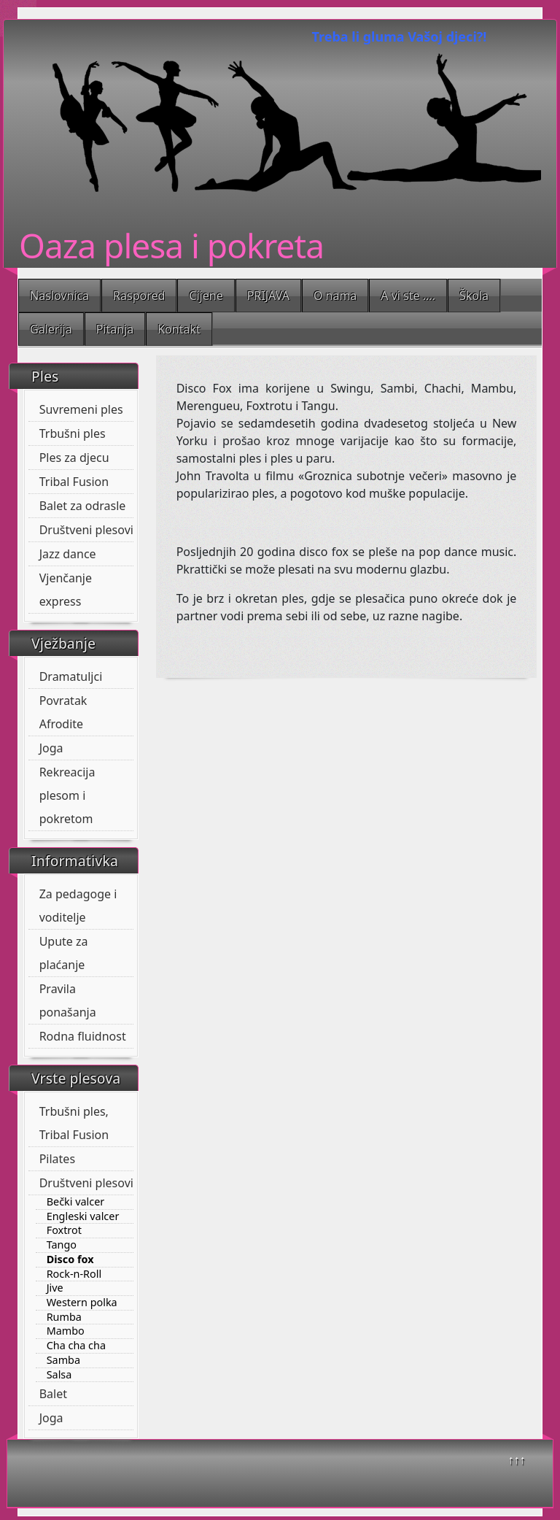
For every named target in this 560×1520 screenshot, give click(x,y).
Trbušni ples (72, 433)
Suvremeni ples (81, 409)
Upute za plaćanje (63, 953)
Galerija (51, 329)
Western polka (82, 1302)
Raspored (139, 296)
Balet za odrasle (82, 506)
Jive (55, 1288)
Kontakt (179, 329)
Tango (62, 1244)
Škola (474, 296)
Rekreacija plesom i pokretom (67, 795)
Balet (53, 1394)
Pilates (57, 1159)
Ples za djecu (74, 458)
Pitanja (115, 329)
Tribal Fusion (74, 482)
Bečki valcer (76, 1201)
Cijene (205, 296)
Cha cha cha (76, 1345)
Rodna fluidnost (82, 1036)
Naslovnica (59, 296)
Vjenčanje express (65, 589)
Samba (63, 1360)
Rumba (64, 1317)
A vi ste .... (408, 296)
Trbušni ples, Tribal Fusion (74, 1123)
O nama (335, 296)
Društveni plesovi (86, 530)
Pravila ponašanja (67, 1000)
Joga (51, 748)
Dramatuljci (71, 676)
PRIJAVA (268, 296)
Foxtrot (64, 1230)
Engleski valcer (83, 1216)
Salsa (59, 1374)
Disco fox (70, 1259)
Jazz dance (67, 554)
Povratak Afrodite (63, 712)
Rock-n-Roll (74, 1274)
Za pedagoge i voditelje (78, 905)
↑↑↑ (517, 1459)
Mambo (66, 1331)
